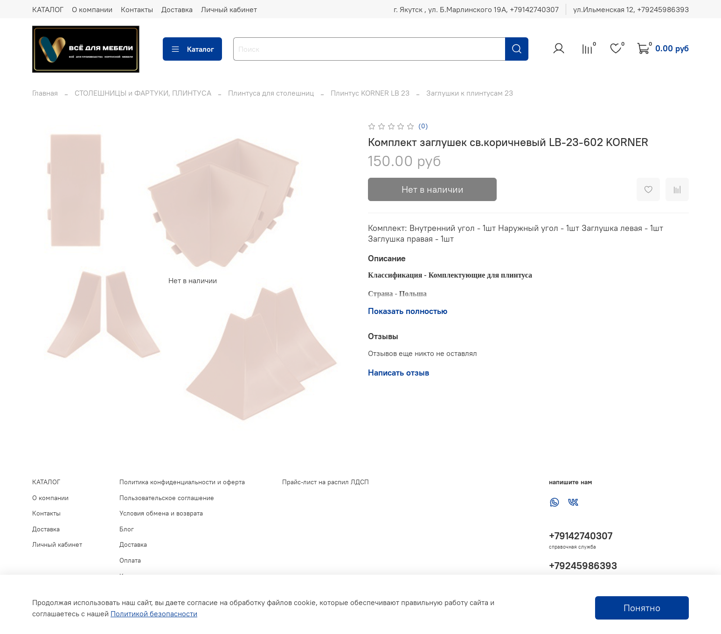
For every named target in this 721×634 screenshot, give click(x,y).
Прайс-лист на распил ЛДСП (325, 482)
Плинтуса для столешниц (271, 93)
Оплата (130, 560)
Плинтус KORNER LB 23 (370, 93)
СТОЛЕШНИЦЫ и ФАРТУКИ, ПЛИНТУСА (143, 93)
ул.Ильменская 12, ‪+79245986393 (631, 9)
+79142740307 (580, 535)
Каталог (192, 49)
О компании (92, 9)
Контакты (137, 9)
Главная (45, 93)
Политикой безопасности (154, 613)
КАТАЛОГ (47, 9)
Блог (126, 529)
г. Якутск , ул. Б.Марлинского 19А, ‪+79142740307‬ (476, 9)
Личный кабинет (229, 9)
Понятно (642, 607)
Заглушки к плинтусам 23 (469, 93)
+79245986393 (583, 565)
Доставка (177, 9)
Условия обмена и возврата (161, 513)
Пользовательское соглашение (166, 498)
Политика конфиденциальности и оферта (182, 482)
